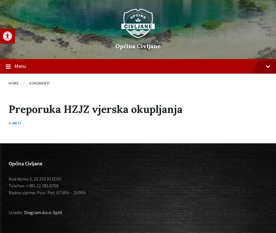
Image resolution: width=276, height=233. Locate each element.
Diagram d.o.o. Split (43, 212)
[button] (7, 36)
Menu (138, 66)
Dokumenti (39, 83)
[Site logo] (138, 36)
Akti (16, 123)
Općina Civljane (138, 46)
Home (14, 83)
